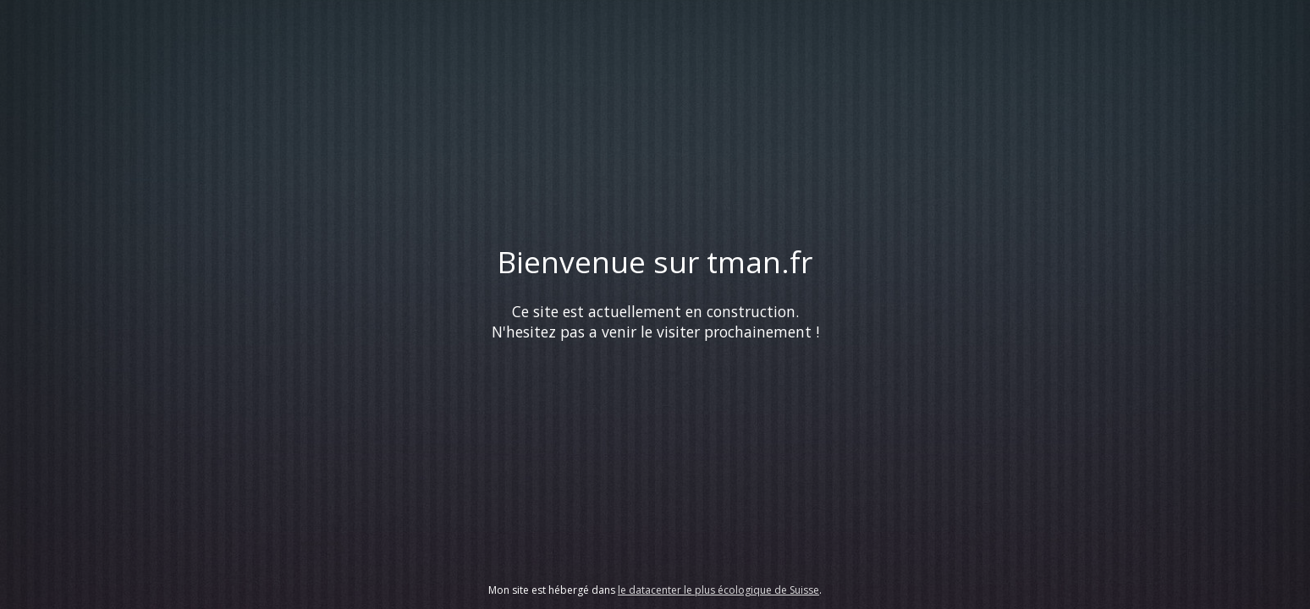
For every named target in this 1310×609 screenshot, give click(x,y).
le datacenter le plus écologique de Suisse (718, 590)
